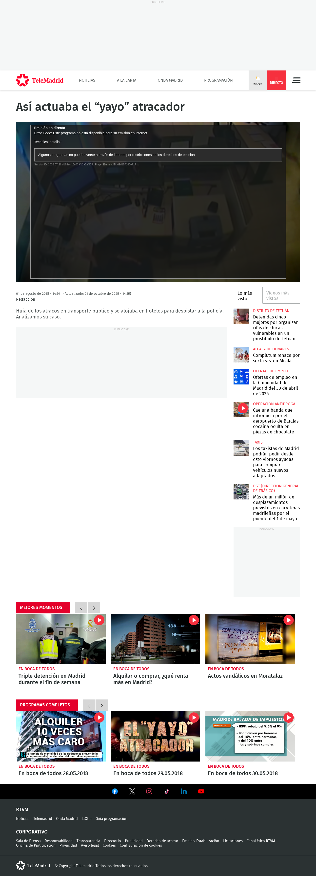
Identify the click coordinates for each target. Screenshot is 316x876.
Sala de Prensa (28, 841)
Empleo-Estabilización (200, 841)
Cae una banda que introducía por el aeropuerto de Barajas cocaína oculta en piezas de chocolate (241, 409)
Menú (296, 80)
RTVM (22, 809)
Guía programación (111, 819)
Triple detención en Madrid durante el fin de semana (61, 639)
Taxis (258, 442)
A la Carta (126, 80)
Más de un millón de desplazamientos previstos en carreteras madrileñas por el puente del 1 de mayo (241, 491)
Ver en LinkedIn (184, 791)
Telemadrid (42, 819)
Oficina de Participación (36, 845)
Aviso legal (90, 845)
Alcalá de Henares (271, 349)
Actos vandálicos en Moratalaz (250, 639)
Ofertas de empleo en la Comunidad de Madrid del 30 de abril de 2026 (241, 376)
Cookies (109, 845)
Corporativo (32, 832)
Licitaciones (233, 841)
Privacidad (68, 845)
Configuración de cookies (141, 845)
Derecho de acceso (162, 841)
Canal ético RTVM (261, 841)
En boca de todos (37, 669)
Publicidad (134, 841)
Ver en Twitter (132, 792)
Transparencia (88, 841)
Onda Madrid (170, 80)
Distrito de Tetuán (271, 311)
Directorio (112, 841)
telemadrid (33, 865)
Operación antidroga (274, 404)
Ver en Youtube (201, 791)
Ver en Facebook (115, 792)
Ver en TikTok (167, 792)
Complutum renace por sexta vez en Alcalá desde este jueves (241, 354)
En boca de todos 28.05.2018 (61, 736)
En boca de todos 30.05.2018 (250, 736)
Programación (218, 80)
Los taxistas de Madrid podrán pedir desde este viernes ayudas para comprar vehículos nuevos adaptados (241, 448)
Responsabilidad (59, 841)
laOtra (87, 819)
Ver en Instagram (149, 791)
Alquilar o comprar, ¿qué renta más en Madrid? (155, 639)
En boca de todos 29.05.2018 (155, 736)
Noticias (87, 80)
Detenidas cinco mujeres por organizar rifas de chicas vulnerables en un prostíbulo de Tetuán (241, 316)
